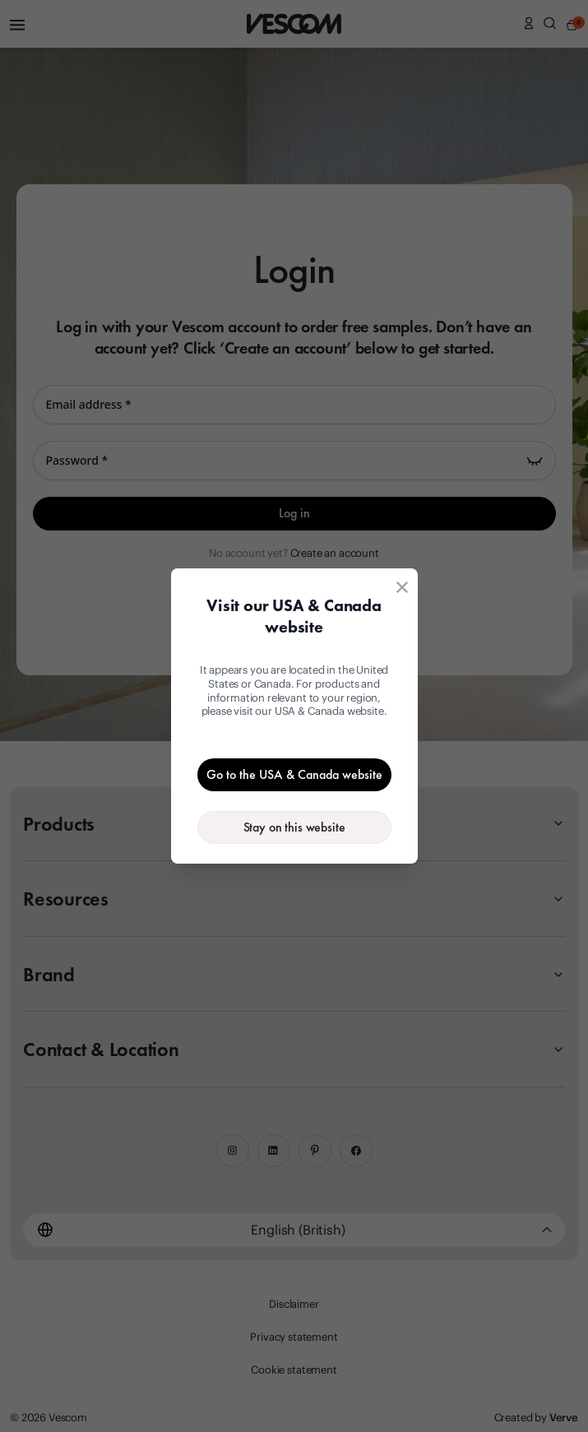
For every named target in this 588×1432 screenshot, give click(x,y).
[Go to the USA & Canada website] (294, 774)
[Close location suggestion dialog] (402, 587)
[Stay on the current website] (294, 827)
